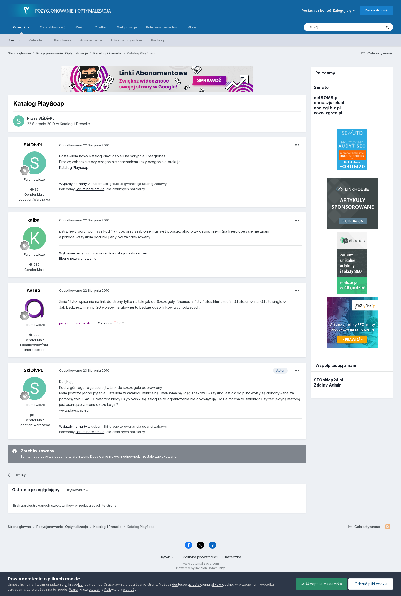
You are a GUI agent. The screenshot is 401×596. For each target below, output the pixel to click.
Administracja (91, 40)
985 (34, 264)
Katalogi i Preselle (75, 124)
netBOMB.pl (326, 97)
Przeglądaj (22, 29)
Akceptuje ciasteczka (321, 584)
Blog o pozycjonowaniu (77, 258)
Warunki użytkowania (86, 589)
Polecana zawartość (162, 27)
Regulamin (62, 40)
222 (34, 335)
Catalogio (105, 323)
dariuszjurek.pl (329, 102)
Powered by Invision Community (200, 568)
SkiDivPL (33, 144)
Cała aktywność (52, 27)
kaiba (33, 220)
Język (166, 557)
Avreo (33, 290)
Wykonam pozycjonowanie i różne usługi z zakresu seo (103, 253)
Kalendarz (37, 40)
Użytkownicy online (126, 40)
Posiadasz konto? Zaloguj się (328, 10)
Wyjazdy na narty (73, 184)
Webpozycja (127, 27)
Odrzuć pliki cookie (371, 584)
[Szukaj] (330, 27)
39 (34, 189)
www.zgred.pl (328, 112)
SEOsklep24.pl (328, 379)
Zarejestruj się (376, 10)
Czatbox (101, 27)
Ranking (157, 40)
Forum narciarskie (90, 189)
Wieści (80, 27)
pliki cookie (74, 584)
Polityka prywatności (200, 557)
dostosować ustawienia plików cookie (202, 584)
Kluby (192, 27)
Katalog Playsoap (73, 167)
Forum (14, 40)
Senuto (321, 87)
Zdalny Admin (328, 385)
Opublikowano (84, 145)
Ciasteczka (231, 557)
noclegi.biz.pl (327, 107)
